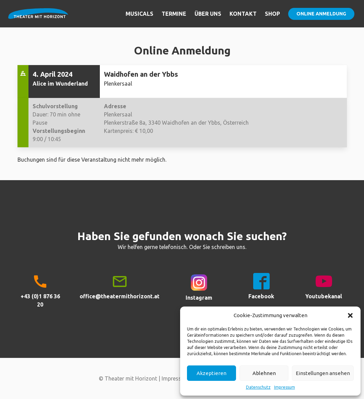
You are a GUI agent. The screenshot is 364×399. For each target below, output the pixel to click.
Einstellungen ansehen (323, 373)
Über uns (208, 14)
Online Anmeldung (321, 13)
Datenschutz (258, 387)
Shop (272, 14)
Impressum (284, 387)
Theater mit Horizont (38, 17)
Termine (174, 14)
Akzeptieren (211, 373)
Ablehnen (264, 373)
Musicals (139, 14)
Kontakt (243, 14)
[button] (350, 315)
